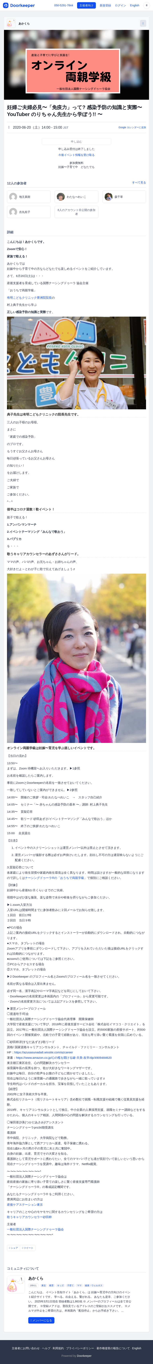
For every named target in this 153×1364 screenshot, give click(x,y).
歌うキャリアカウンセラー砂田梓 (29, 1217)
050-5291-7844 (63, 5)
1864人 (33, 1285)
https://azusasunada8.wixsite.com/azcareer (43, 1052)
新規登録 (105, 5)
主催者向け (86, 5)
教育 (51, 1285)
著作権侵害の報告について (113, 1348)
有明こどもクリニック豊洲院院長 (29, 297)
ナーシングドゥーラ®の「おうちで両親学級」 (56, 877)
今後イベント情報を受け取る (76, 155)
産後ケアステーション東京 (25, 1204)
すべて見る (139, 182)
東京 (43, 1285)
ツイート (27, 1248)
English (134, 5)
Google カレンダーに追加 (132, 127)
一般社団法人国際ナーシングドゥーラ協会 (35, 1229)
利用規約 (58, 1348)
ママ (79, 1285)
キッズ (60, 1285)
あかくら (24, 23)
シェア (13, 1248)
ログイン (120, 5)
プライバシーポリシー (80, 1348)
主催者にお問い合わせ (26, 1348)
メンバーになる (41, 1320)
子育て (70, 1285)
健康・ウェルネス (93, 1285)
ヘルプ (46, 1348)
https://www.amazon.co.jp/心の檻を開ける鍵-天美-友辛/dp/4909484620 (64, 1057)
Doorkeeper (84, 1355)
